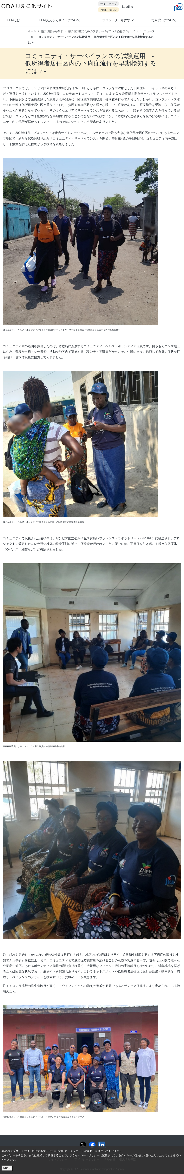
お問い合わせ (108, 10)
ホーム (32, 31)
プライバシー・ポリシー (84, 1155)
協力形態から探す (52, 31)
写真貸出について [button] (163, 20)
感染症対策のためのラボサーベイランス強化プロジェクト (103, 31)
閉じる (7, 1168)
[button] (117, 20)
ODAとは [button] (13, 20)
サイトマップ (108, 4)
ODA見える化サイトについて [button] (59, 20)
